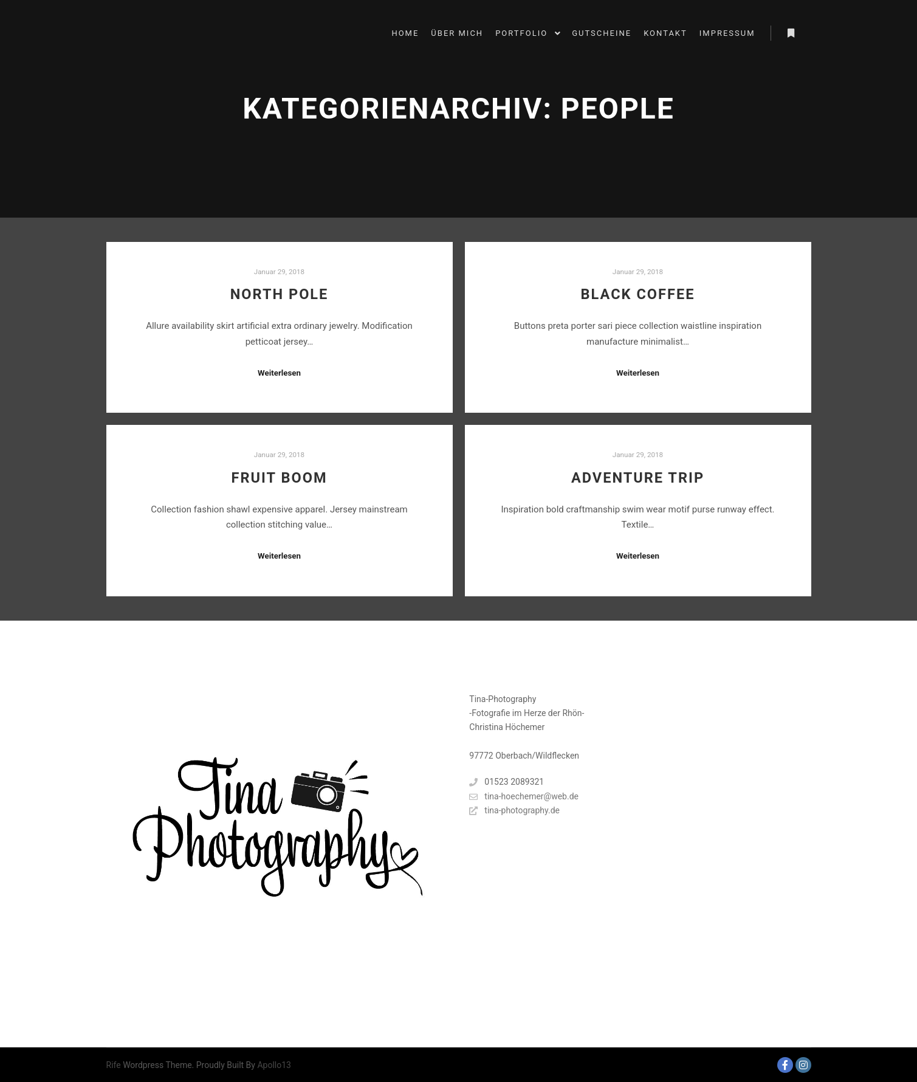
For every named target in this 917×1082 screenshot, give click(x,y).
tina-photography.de (514, 811)
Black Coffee (638, 294)
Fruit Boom (279, 477)
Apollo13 (274, 1065)
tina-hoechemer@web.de (524, 797)
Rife (113, 1065)
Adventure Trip (637, 477)
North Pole (279, 294)
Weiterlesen (279, 372)
